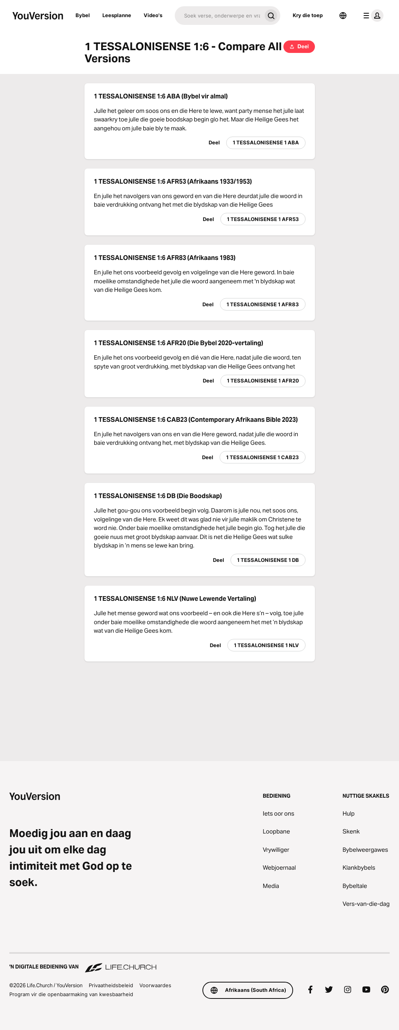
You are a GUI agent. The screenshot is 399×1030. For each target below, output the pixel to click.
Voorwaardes (155, 985)
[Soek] (218, 15)
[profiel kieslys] (372, 15)
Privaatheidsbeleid (111, 985)
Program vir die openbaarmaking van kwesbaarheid (71, 994)
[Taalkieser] (343, 15)
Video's (153, 15)
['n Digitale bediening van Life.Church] (199, 963)
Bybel (83, 15)
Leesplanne (116, 15)
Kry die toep (308, 15)
